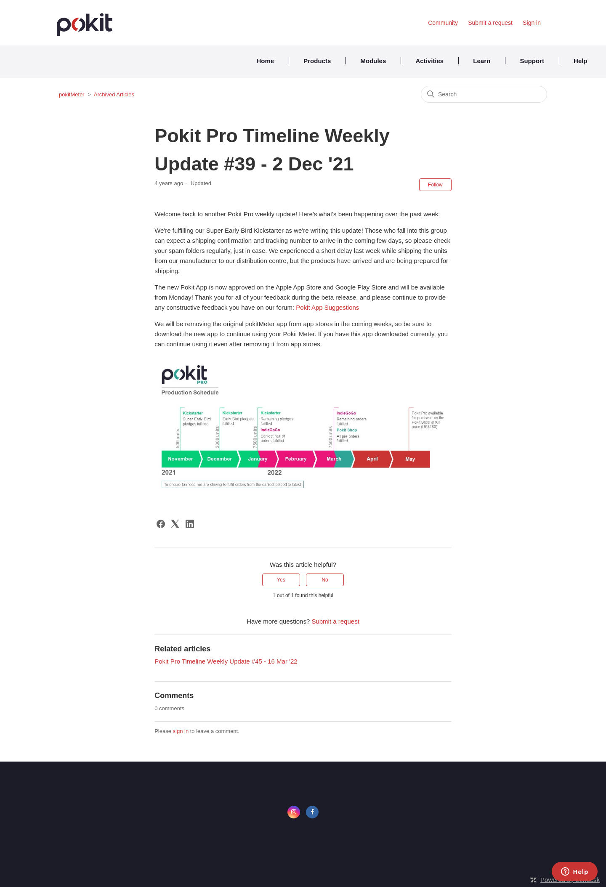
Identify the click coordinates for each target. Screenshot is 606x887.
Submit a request (490, 22)
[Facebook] (161, 524)
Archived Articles (114, 94)
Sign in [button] (532, 22)
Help (580, 60)
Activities (429, 60)
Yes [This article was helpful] (281, 580)
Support (532, 60)
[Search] (484, 94)
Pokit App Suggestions (327, 307)
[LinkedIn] (190, 524)
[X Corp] (175, 524)
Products (317, 60)
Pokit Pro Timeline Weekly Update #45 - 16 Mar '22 (225, 661)
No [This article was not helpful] (325, 580)
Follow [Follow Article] (435, 185)
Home (265, 60)
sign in (181, 731)
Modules (373, 60)
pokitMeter (72, 94)
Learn (481, 60)
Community (443, 22)
